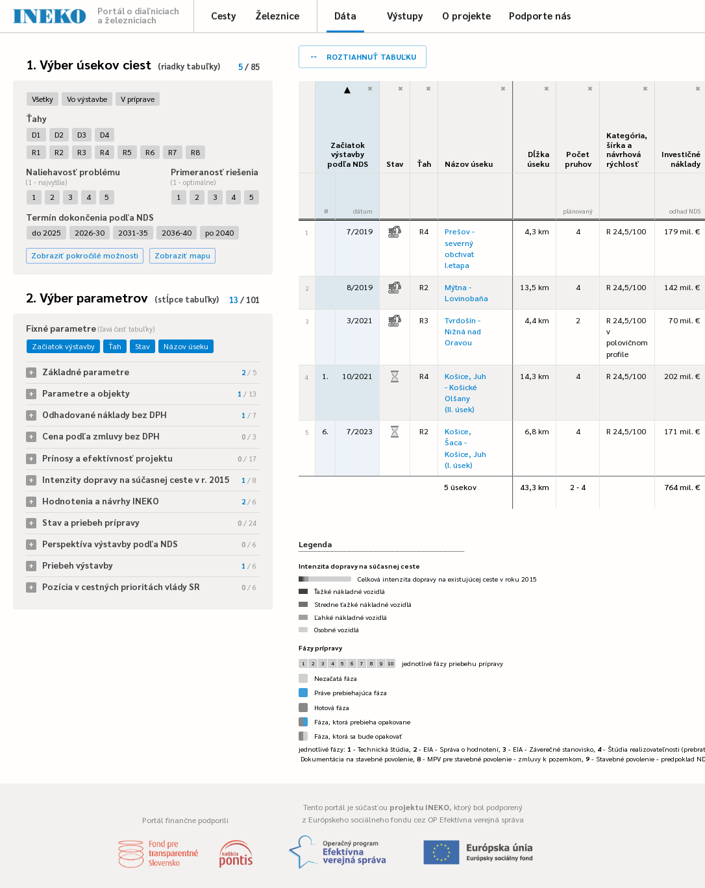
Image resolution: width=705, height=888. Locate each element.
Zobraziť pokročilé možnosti (84, 255)
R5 (127, 152)
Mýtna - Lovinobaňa (466, 292)
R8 (195, 152)
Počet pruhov (578, 159)
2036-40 (177, 232)
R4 (104, 152)
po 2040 (219, 232)
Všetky (42, 98)
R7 (172, 152)
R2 (59, 152)
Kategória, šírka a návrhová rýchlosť (626, 149)
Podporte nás (540, 15)
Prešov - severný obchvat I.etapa (460, 247)
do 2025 (46, 232)
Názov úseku (186, 346)
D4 (104, 134)
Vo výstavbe (87, 98)
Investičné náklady (681, 159)
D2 (59, 134)
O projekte (466, 15)
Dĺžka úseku (538, 159)
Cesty (223, 15)
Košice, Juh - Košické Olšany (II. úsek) (465, 392)
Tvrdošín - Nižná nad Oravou (463, 331)
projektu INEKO (419, 807)
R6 (150, 152)
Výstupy (405, 15)
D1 (36, 134)
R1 (36, 152)
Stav (142, 346)
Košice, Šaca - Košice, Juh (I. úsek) (465, 447)
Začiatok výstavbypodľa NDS (347, 154)
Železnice (277, 15)
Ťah (114, 346)
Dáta (345, 15)
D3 (81, 134)
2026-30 (90, 232)
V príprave (138, 98)
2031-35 (133, 232)
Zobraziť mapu (182, 255)
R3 (81, 152)
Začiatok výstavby (63, 346)
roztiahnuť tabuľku (362, 55)
